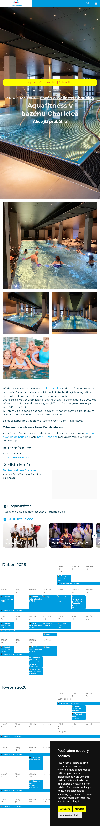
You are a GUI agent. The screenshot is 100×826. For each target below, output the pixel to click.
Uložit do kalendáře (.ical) (16, 458)
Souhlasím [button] (65, 809)
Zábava (38, 90)
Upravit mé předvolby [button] (70, 815)
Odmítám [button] (79, 809)
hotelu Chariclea (50, 388)
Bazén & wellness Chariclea (67, 98)
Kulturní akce (58, 90)
